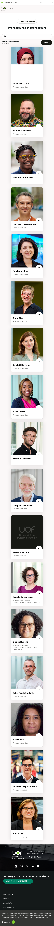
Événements (8, 908)
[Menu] (51, 9)
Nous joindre (8, 895)
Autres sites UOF (9, 2)
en (42, 2)
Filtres (46, 43)
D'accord (6, 922)
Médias (6, 899)
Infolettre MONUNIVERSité (18, 881)
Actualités (7, 903)
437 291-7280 (36, 857)
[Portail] (51, 2)
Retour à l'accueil (27, 21)
